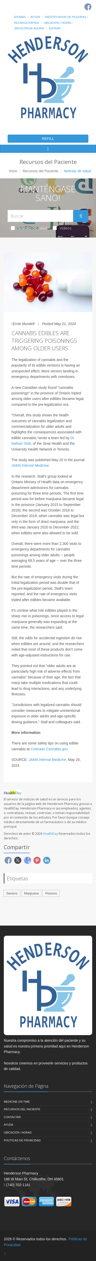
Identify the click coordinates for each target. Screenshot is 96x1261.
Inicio (13, 171)
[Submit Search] (80, 216)
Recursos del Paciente (40, 171)
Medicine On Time (17, 1101)
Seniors (12, 893)
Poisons (51, 893)
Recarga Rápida (26, 22)
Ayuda (35, 16)
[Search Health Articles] (40, 216)
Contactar (12, 1117)
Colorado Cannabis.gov (49, 749)
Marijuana (31, 893)
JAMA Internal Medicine (30, 465)
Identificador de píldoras (65, 16)
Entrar (54, 28)
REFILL (48, 139)
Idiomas (20, 16)
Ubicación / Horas (57, 22)
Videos (62, 227)
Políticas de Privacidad (22, 1140)
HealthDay (50, 833)
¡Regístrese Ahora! (29, 28)
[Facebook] (87, 6)
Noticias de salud (29, 227)
